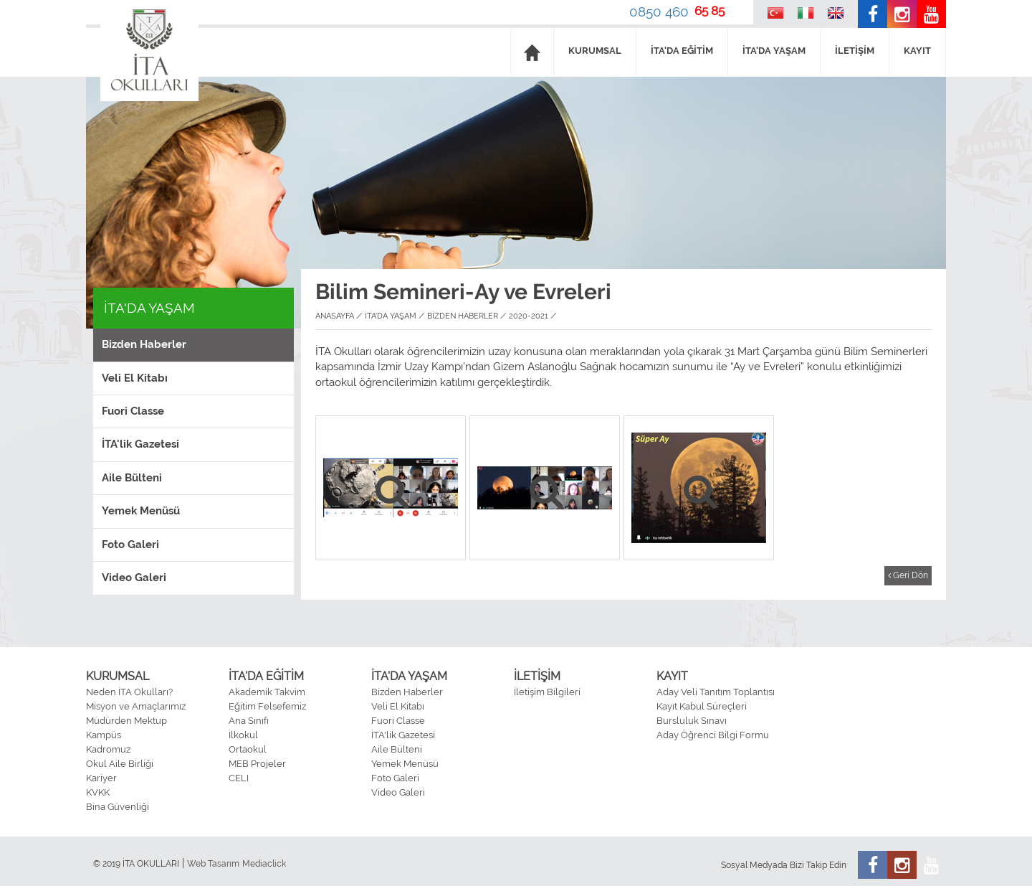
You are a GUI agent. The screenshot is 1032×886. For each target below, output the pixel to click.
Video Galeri (134, 577)
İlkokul (243, 735)
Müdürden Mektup (126, 720)
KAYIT (917, 50)
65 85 (709, 11)
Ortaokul (248, 749)
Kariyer (101, 778)
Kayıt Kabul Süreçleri (701, 706)
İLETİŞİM (854, 50)
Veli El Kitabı (135, 378)
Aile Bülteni (132, 477)
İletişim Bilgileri (547, 692)
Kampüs (103, 735)
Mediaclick (264, 864)
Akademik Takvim (267, 692)
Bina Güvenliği (117, 806)
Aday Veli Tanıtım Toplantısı (715, 692)
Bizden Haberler (144, 344)
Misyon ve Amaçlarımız (136, 706)
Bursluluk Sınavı (691, 720)
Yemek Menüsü (141, 510)
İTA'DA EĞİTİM (682, 50)
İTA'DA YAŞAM (774, 50)
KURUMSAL (594, 50)
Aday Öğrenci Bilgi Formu (712, 735)
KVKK (98, 792)
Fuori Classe (133, 411)
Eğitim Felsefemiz (267, 706)
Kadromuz (108, 749)
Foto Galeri (130, 544)
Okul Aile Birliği (119, 763)
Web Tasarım (213, 864)
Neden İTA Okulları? (129, 692)
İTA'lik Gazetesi (140, 444)
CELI (239, 778)
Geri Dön (908, 575)
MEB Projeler (257, 763)
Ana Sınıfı (249, 720)
